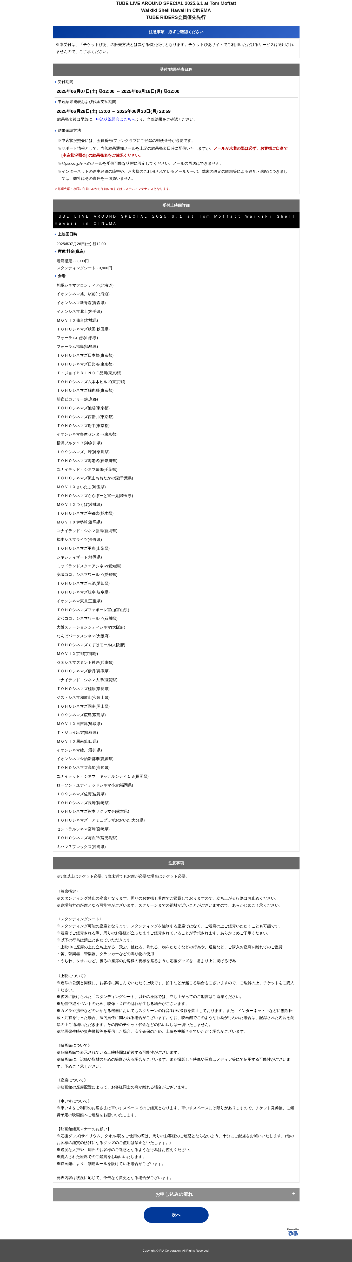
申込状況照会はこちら (115, 119)
